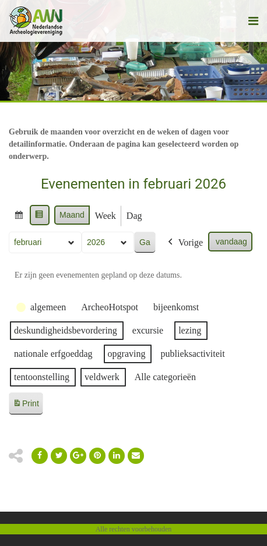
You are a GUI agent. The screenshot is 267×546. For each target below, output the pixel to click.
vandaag (231, 241)
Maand (72, 214)
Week (105, 216)
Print (25, 405)
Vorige (184, 243)
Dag (134, 216)
